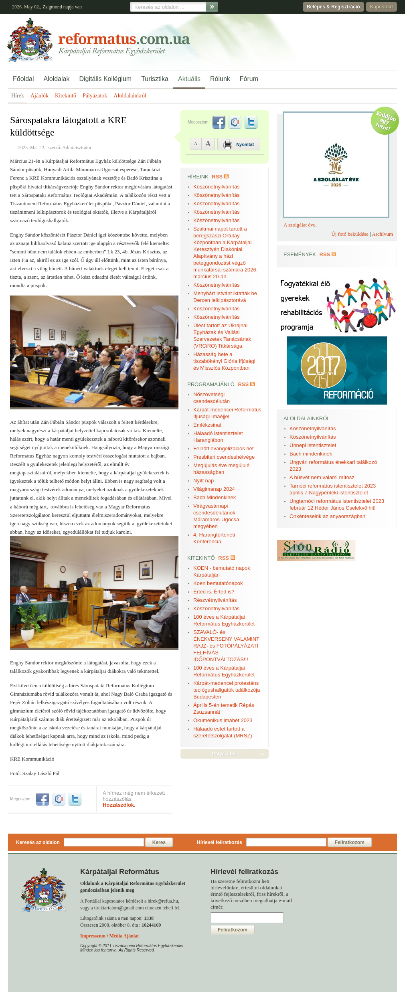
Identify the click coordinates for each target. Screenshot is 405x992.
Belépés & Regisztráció (333, 7)
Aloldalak (56, 78)
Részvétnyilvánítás (215, 600)
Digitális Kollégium (105, 78)
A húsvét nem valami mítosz (322, 477)
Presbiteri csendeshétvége (224, 457)
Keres (159, 842)
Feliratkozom (349, 842)
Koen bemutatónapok (218, 583)
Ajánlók (39, 96)
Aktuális (189, 78)
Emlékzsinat (207, 425)
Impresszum (92, 936)
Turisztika (154, 78)
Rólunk (220, 78)
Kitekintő (65, 96)
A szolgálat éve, (300, 225)
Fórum (249, 78)
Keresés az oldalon (38, 842)
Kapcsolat (381, 7)
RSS (217, 177)
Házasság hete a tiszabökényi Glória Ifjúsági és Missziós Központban (224, 361)
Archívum (382, 234)
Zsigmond (52, 7)
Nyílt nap (203, 481)
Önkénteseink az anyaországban (327, 516)
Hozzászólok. (119, 805)
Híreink (198, 177)
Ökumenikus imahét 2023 (222, 720)
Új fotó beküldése (349, 234)
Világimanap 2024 (214, 489)
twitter (75, 799)
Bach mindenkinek (311, 454)
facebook (42, 799)
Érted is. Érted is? (214, 592)
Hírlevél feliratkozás (219, 842)
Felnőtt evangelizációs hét (223, 448)
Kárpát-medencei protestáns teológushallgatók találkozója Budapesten (226, 690)
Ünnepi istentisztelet (313, 445)
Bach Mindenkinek (214, 497)
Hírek (17, 96)
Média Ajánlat (124, 936)
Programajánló (211, 384)
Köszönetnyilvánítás (216, 187)
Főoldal (23, 78)
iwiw (59, 799)
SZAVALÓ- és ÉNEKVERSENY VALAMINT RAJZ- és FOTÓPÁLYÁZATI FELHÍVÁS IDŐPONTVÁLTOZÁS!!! (226, 645)
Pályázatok (95, 96)
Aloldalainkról (129, 96)
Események (300, 254)
